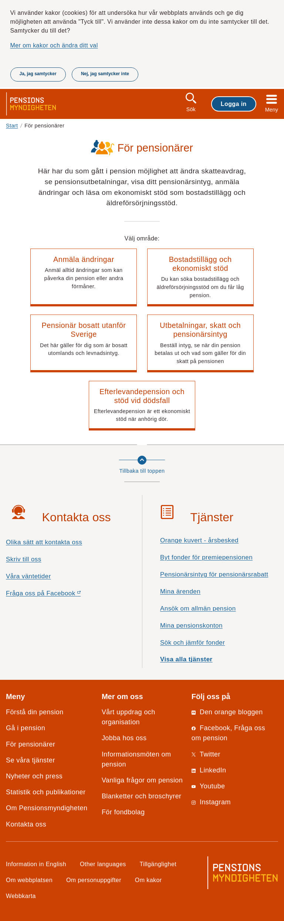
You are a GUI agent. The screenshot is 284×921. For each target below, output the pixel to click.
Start (12, 126)
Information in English (36, 864)
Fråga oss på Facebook (56, 595)
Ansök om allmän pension (198, 608)
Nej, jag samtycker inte (105, 73)
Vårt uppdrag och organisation (128, 717)
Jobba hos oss (124, 738)
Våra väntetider (28, 576)
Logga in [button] (234, 103)
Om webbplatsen (29, 880)
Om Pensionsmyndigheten (46, 808)
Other (103, 864)
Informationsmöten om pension (136, 759)
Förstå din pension (35, 712)
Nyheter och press (34, 776)
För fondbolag (123, 812)
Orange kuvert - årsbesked (199, 540)
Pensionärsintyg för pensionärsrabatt (214, 574)
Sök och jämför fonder (192, 642)
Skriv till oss (23, 559)
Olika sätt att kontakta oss (44, 542)
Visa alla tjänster (186, 659)
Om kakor (148, 880)
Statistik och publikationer (45, 792)
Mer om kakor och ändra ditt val (54, 45)
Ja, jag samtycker (38, 73)
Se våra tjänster (30, 760)
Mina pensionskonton (191, 625)
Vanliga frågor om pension (142, 780)
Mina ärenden (180, 591)
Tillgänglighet (158, 864)
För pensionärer (30, 744)
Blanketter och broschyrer (142, 796)
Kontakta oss (26, 824)
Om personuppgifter (93, 880)
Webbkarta (21, 895)
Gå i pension (25, 728)
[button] (83, 277)
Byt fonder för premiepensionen (206, 557)
